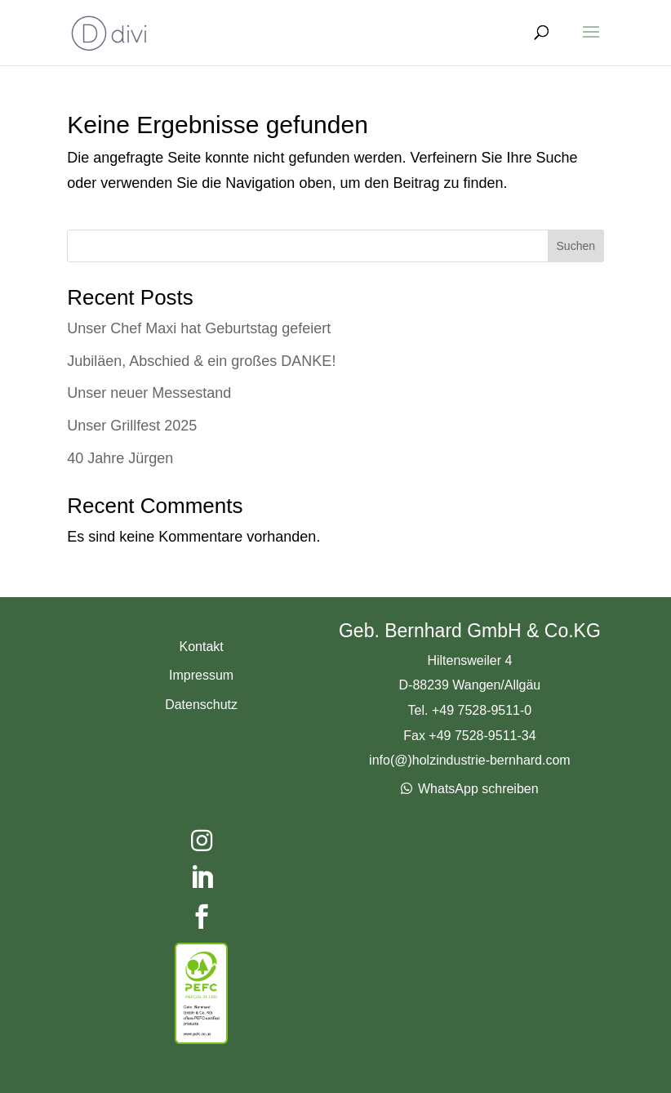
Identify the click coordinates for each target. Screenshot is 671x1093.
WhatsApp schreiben (478, 789)
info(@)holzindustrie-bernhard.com (470, 760)
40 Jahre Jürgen (120, 458)
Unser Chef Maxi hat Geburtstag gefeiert (199, 328)
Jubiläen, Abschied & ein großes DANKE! (201, 361)
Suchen (576, 245)
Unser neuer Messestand (149, 393)
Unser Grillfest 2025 (132, 425)
